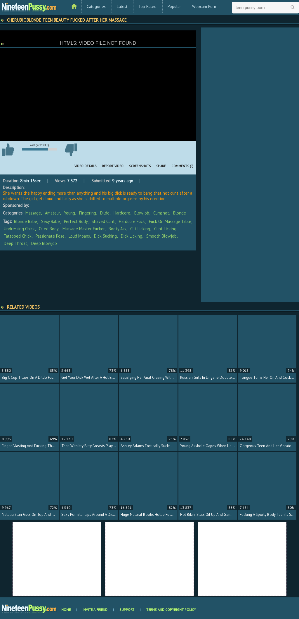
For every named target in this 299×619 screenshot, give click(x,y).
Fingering (87, 213)
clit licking (140, 228)
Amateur (52, 213)
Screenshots (140, 166)
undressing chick (19, 228)
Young (69, 213)
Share (161, 166)
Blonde (179, 213)
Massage (33, 213)
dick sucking (105, 236)
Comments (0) (182, 166)
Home (66, 609)
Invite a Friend (95, 609)
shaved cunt (103, 221)
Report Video (113, 166)
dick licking (131, 236)
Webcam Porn (204, 6)
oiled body (48, 228)
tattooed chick (18, 236)
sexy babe (50, 221)
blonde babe (25, 221)
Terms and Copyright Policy (171, 609)
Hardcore (122, 213)
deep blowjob (44, 243)
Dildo (104, 213)
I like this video (8, 150)
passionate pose (50, 236)
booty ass (117, 228)
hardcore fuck (132, 221)
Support (126, 609)
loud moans (79, 236)
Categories (96, 6)
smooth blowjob (161, 236)
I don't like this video (71, 150)
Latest (122, 6)
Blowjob (141, 213)
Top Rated (147, 6)
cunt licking (165, 228)
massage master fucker (83, 228)
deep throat (15, 243)
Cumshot (161, 213)
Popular (174, 6)
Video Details (85, 166)
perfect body (76, 221)
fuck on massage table (170, 221)
